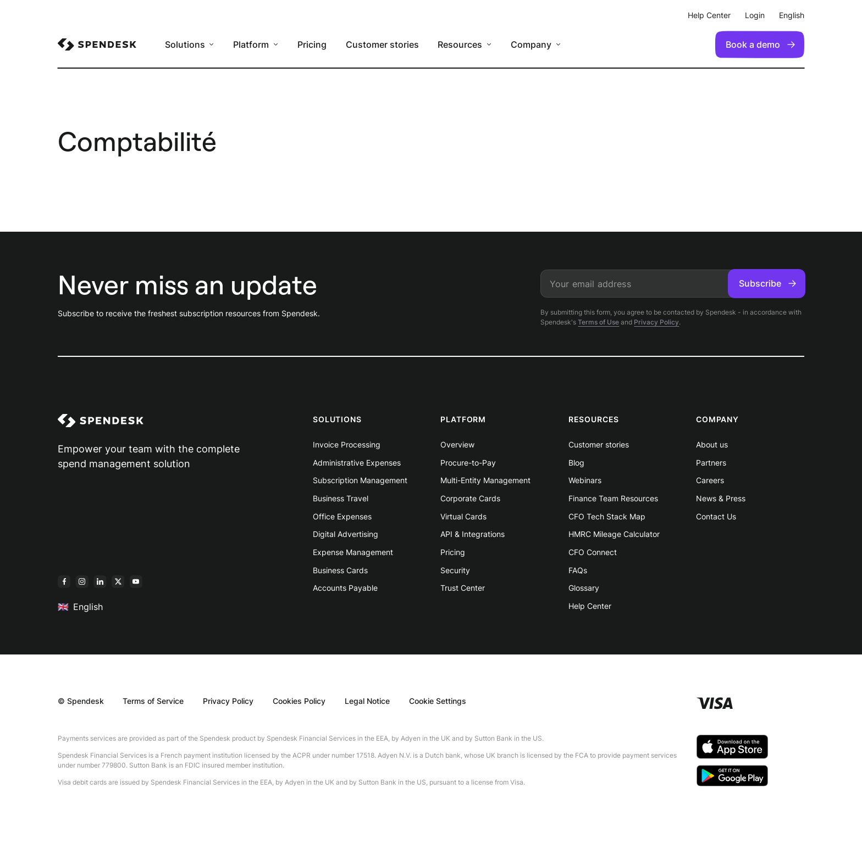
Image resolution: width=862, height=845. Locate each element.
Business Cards (340, 570)
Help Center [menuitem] (709, 15)
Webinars (584, 480)
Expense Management (353, 552)
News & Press (720, 498)
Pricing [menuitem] (312, 44)
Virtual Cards (463, 516)
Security (455, 570)
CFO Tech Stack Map (606, 516)
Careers (710, 480)
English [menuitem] (791, 15)
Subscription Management (360, 480)
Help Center (589, 606)
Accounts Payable (345, 587)
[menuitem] (97, 44)
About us (712, 444)
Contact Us (716, 516)
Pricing (452, 552)
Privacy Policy (656, 322)
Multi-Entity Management (485, 480)
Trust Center (462, 587)
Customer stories (598, 444)
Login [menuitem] (755, 15)
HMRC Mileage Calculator (614, 534)
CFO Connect (592, 552)
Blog (576, 462)
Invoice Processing (346, 444)
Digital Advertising (345, 534)
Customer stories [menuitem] (382, 44)
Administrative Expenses (357, 462)
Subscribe (767, 283)
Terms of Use (598, 322)
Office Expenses (342, 516)
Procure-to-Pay (468, 462)
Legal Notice (367, 701)
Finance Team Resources (613, 498)
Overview (457, 444)
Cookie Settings (437, 701)
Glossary (583, 587)
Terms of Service (153, 701)
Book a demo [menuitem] (760, 44)
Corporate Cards (470, 498)
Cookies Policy (299, 701)
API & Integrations (472, 534)
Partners (711, 462)
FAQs (577, 570)
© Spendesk (81, 701)
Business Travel (340, 498)
